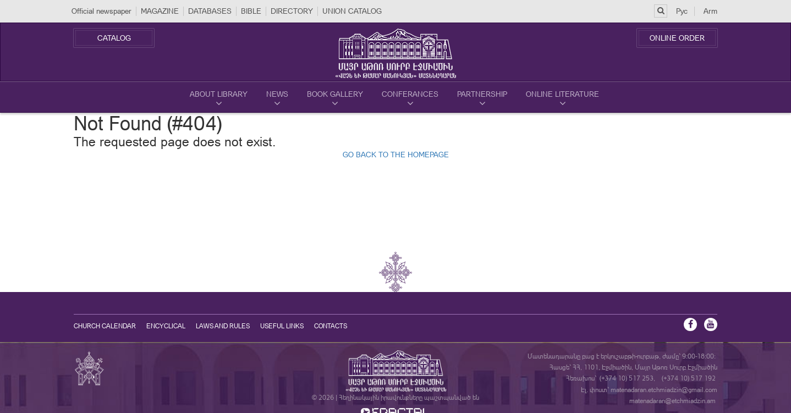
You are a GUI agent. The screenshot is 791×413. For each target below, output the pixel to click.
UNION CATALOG (352, 11)
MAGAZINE (160, 11)
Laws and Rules (223, 326)
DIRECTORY (292, 11)
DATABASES (210, 11)
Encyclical (165, 326)
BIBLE (251, 11)
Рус (682, 11)
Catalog (114, 38)
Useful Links (282, 326)
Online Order (677, 38)
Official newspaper (101, 11)
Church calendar (105, 326)
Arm (710, 11)
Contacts (330, 326)
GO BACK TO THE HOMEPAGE (396, 154)
